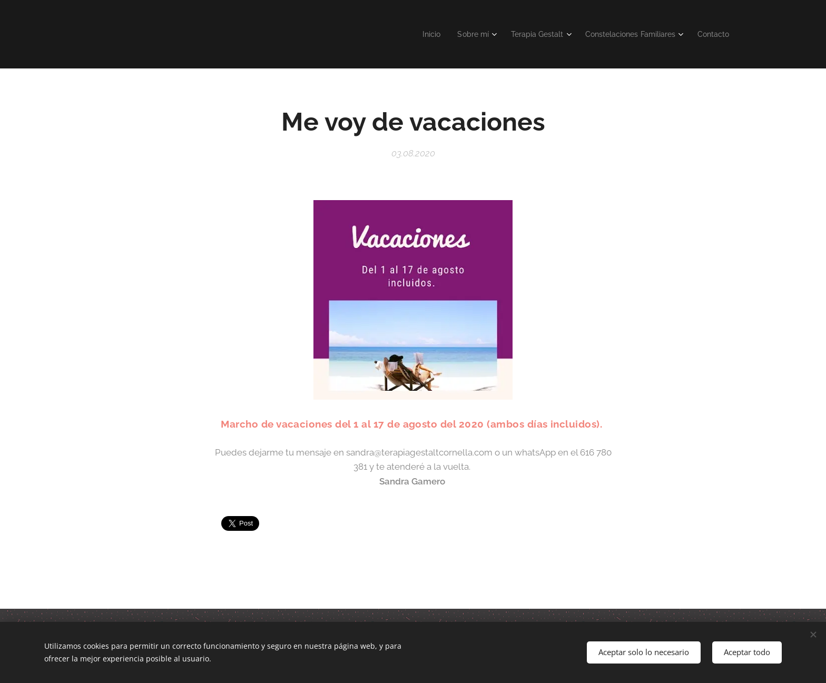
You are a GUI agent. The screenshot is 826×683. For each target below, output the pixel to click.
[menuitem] (413, 34)
